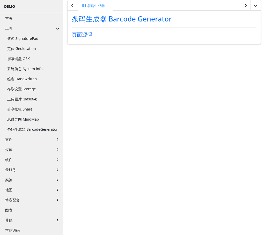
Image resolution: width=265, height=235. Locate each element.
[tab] (95, 5)
